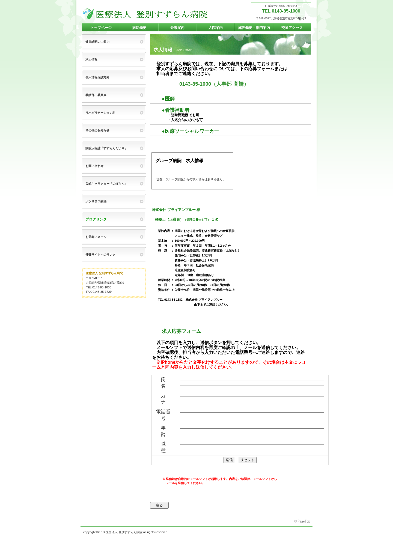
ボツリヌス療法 (95, 201)
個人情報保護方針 (97, 77)
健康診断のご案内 (97, 41)
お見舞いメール (95, 236)
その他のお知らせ (97, 130)
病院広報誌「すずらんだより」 (106, 148)
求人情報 (91, 59)
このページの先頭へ (302, 521)
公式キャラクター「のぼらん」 (106, 183)
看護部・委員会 (95, 95)
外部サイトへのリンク (100, 254)
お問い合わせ (94, 166)
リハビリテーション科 (100, 112)
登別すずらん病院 (145, 14)
